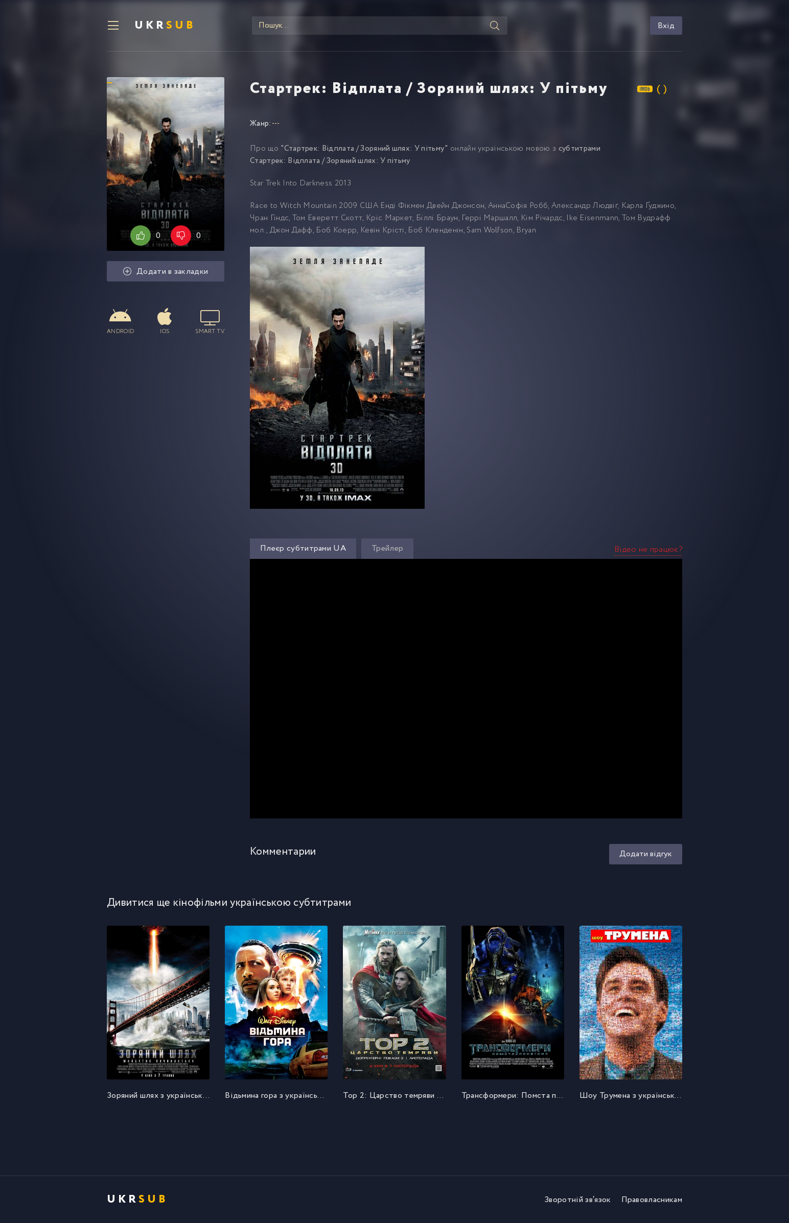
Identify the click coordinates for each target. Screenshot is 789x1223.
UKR (165, 25)
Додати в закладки (165, 271)
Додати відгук (645, 854)
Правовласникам (651, 1200)
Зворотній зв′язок (577, 1200)
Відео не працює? (648, 549)
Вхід (666, 26)
